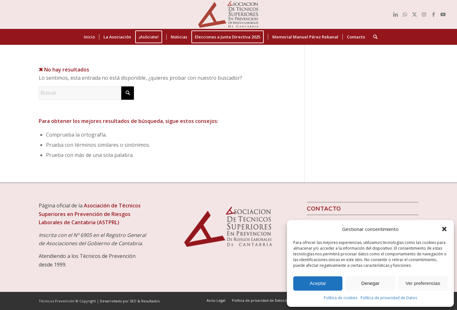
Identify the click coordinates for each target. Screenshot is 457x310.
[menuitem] (89, 37)
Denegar (370, 283)
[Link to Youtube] (443, 14)
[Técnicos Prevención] (228, 14)
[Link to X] (414, 14)
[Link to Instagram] (424, 14)
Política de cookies (340, 297)
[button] (444, 229)
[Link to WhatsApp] (405, 14)
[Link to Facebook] (433, 14)
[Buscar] (373, 37)
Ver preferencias (423, 283)
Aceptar (318, 283)
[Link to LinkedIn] (395, 14)
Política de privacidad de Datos (389, 297)
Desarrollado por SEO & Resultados (130, 301)
